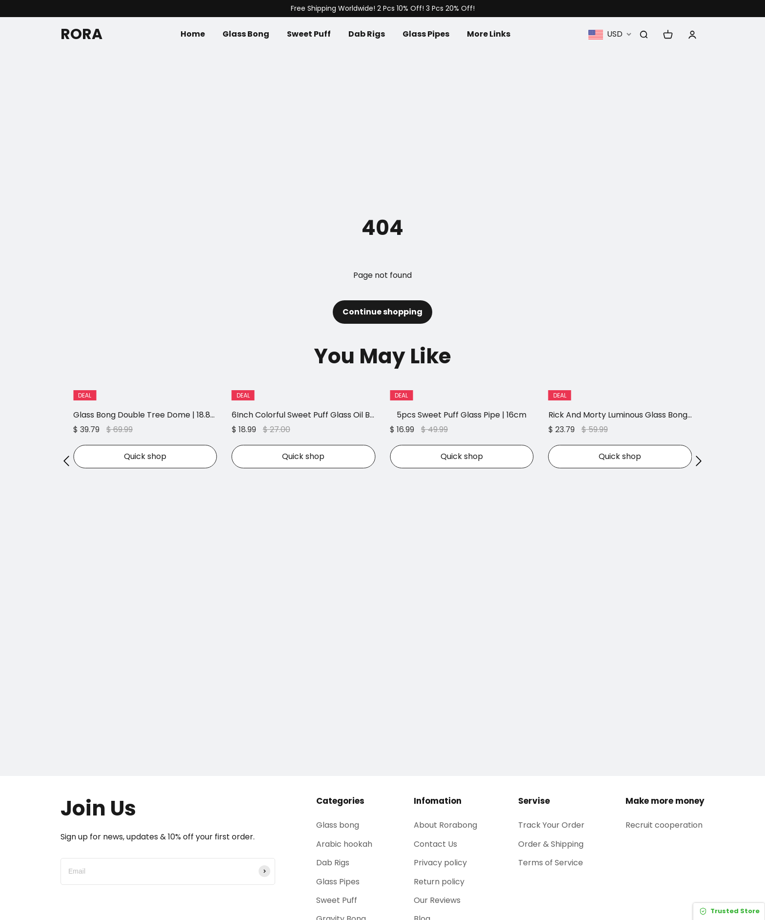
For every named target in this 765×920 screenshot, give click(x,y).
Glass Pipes (426, 34)
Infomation (438, 801)
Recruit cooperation (664, 825)
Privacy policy (440, 862)
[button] (66, 461)
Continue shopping (382, 311)
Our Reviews (437, 900)
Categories (340, 801)
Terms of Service (550, 862)
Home (193, 34)
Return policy (439, 881)
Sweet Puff (309, 34)
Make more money (665, 801)
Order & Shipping (551, 844)
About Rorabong (445, 825)
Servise (534, 801)
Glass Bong (245, 34)
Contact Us (435, 844)
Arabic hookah (344, 844)
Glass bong (337, 825)
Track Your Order (551, 825)
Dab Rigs (366, 34)
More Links (488, 34)
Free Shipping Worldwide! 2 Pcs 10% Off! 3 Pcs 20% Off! (383, 8)
